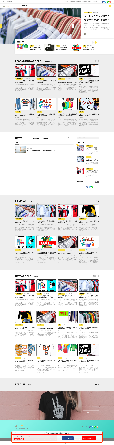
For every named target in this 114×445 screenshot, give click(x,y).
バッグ (81, 111)
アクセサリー (81, 12)
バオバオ (18, 111)
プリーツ (39, 111)
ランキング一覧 (95, 201)
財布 (32, 45)
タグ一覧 (97, 181)
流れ (59, 330)
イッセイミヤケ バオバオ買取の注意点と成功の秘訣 (92, 159)
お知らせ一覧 (70, 137)
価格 (80, 84)
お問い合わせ (95, 1)
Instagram (89, 411)
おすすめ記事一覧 (94, 60)
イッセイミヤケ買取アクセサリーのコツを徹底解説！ (92, 148)
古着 (81, 78)
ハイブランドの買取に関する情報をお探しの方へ (57, 433)
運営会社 (90, 1)
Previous (73, 26)
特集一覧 (96, 384)
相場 (80, 330)
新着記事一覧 (95, 275)
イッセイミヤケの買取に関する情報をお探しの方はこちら (75, 1)
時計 (60, 111)
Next (1, 26)
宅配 (38, 117)
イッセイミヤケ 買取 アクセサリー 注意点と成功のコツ (92, 171)
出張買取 (17, 117)
